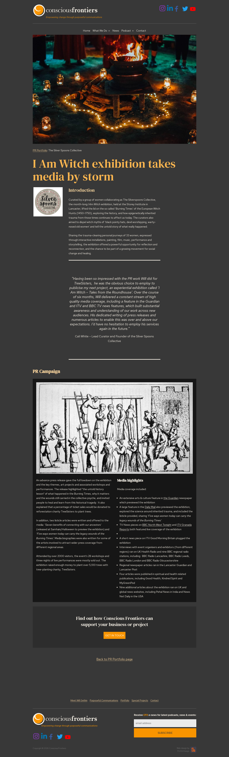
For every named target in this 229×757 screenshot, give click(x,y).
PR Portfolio (40, 150)
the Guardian (170, 498)
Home (86, 30)
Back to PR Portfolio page (114, 659)
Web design (182, 748)
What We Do (100, 30)
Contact (141, 30)
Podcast (126, 30)
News (115, 30)
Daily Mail (150, 507)
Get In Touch (114, 635)
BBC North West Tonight (156, 524)
